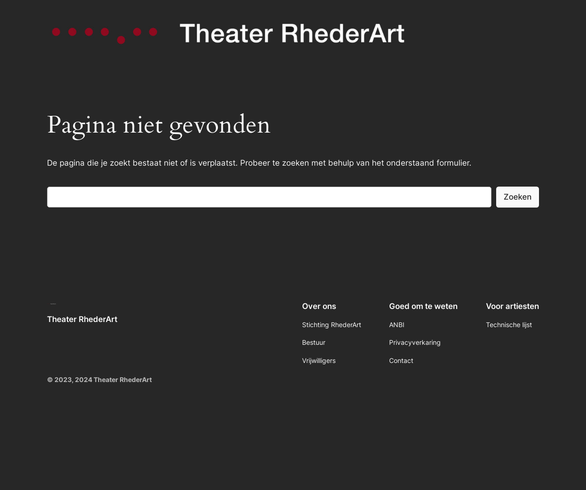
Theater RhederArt (82, 319)
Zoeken (518, 196)
